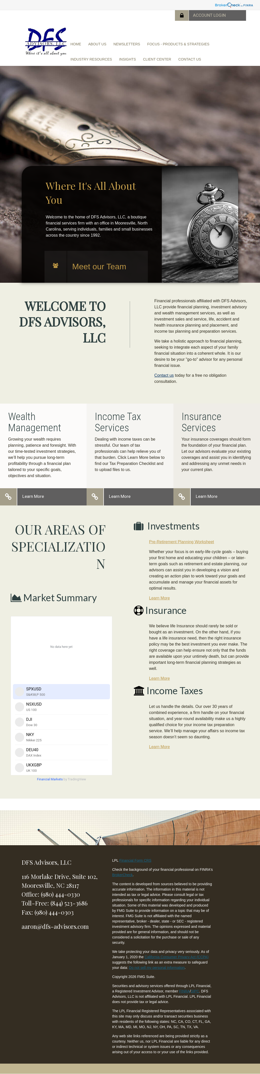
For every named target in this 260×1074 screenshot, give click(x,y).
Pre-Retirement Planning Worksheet (181, 542)
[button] (97, 44)
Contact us (164, 375)
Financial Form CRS (135, 860)
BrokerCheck (122, 875)
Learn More (33, 496)
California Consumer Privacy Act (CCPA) (176, 957)
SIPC (195, 991)
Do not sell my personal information (157, 968)
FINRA (184, 991)
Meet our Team (99, 266)
